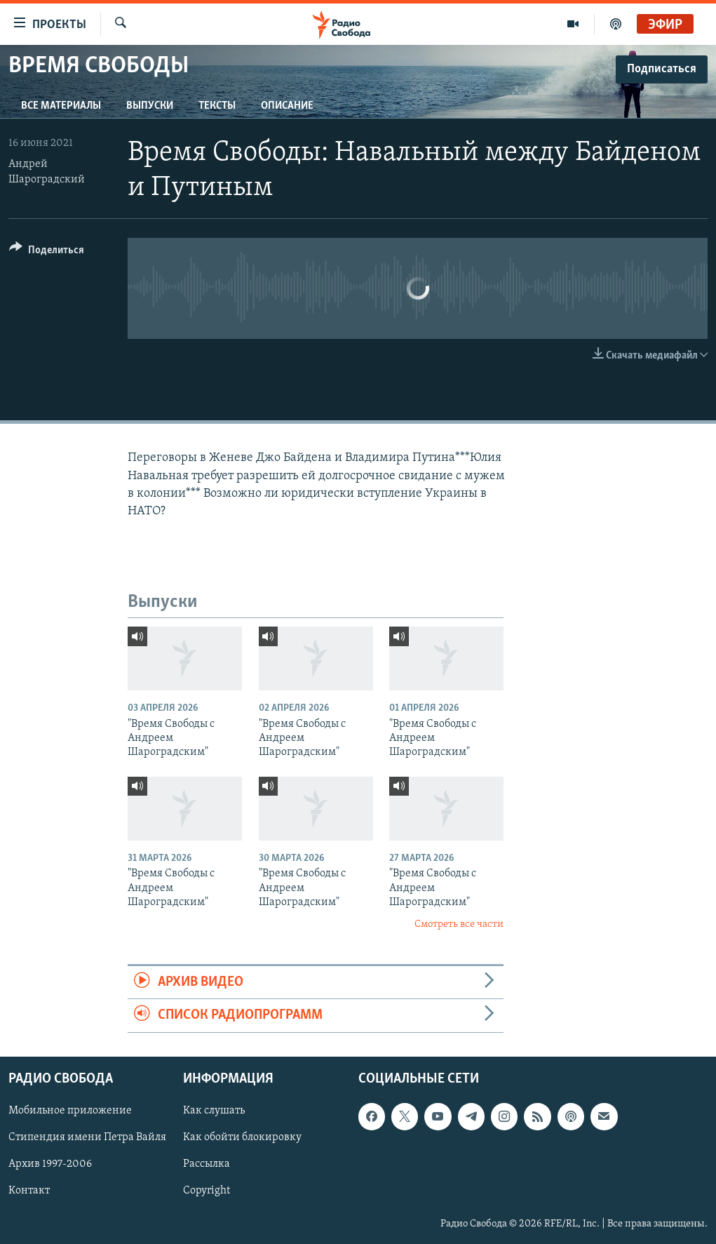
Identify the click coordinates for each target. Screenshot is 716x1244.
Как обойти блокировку (242, 1137)
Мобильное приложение (70, 1110)
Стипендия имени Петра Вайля (87, 1137)
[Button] (46, 252)
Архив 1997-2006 (50, 1164)
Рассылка (206, 1164)
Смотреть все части (459, 924)
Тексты (217, 106)
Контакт (29, 1190)
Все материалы (61, 106)
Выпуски (149, 106)
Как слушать (214, 1110)
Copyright (206, 1190)
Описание (287, 106)
